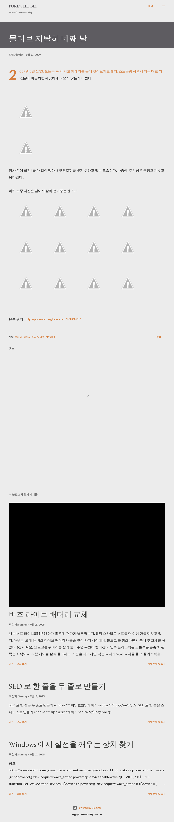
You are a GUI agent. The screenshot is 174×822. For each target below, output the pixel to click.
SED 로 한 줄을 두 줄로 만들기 (57, 686)
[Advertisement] (87, 463)
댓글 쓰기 (22, 663)
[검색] (150, 6)
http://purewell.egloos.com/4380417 (53, 319)
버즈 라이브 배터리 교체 (48, 614)
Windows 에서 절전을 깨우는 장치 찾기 (71, 744)
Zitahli (50, 337)
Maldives (38, 337)
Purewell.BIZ (23, 6)
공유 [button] (158, 337)
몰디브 (18, 337)
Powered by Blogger (87, 807)
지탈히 (27, 337)
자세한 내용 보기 (156, 663)
